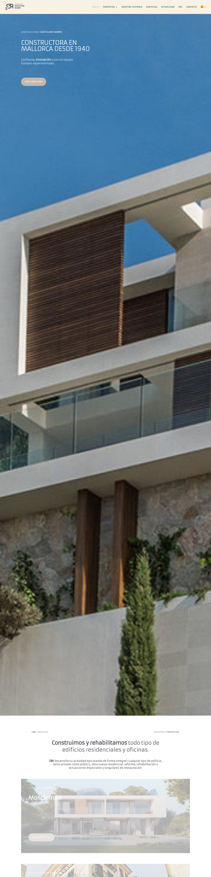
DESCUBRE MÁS (33, 81)
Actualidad (168, 7)
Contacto (191, 7)
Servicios (151, 7)
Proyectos (109, 7)
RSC (180, 7)
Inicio (95, 7)
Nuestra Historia (132, 7)
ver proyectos (41, 839)
